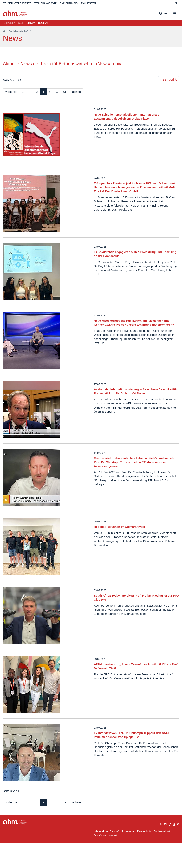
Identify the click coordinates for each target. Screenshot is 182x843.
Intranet (113, 835)
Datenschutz (144, 831)
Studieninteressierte (17, 3)
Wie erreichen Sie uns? (106, 831)
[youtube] (174, 823)
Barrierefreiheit (162, 831)
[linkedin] (161, 823)
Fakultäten (88, 3)
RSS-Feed (168, 79)
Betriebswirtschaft (18, 31)
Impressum (128, 831)
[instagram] (165, 823)
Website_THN (15, 13)
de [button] (163, 13)
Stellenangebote (45, 3)
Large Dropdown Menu (15, 822)
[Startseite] (4, 31)
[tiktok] (169, 823)
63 (64, 91)
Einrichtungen (68, 3)
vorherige (11, 91)
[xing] (178, 823)
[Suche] (176, 3)
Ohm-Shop (100, 835)
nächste (76, 91)
